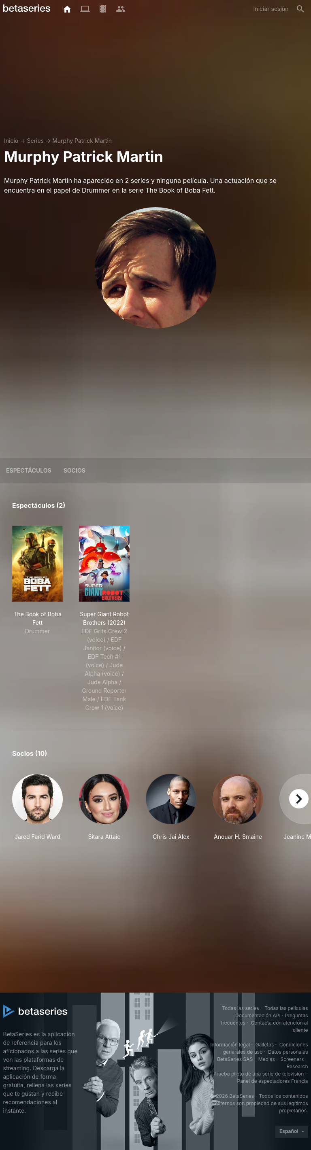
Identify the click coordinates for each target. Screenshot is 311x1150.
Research (297, 1066)
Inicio (11, 140)
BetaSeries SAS (235, 1059)
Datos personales (288, 1052)
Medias (266, 1059)
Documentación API (258, 1015)
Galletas (265, 1045)
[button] (37, 807)
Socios (74, 470)
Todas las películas (286, 1008)
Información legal (230, 1045)
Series (35, 140)
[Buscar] (300, 9)
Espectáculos (28, 470)
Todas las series (240, 1008)
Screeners (292, 1059)
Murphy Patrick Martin (82, 140)
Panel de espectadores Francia (272, 1081)
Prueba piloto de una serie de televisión (258, 1074)
